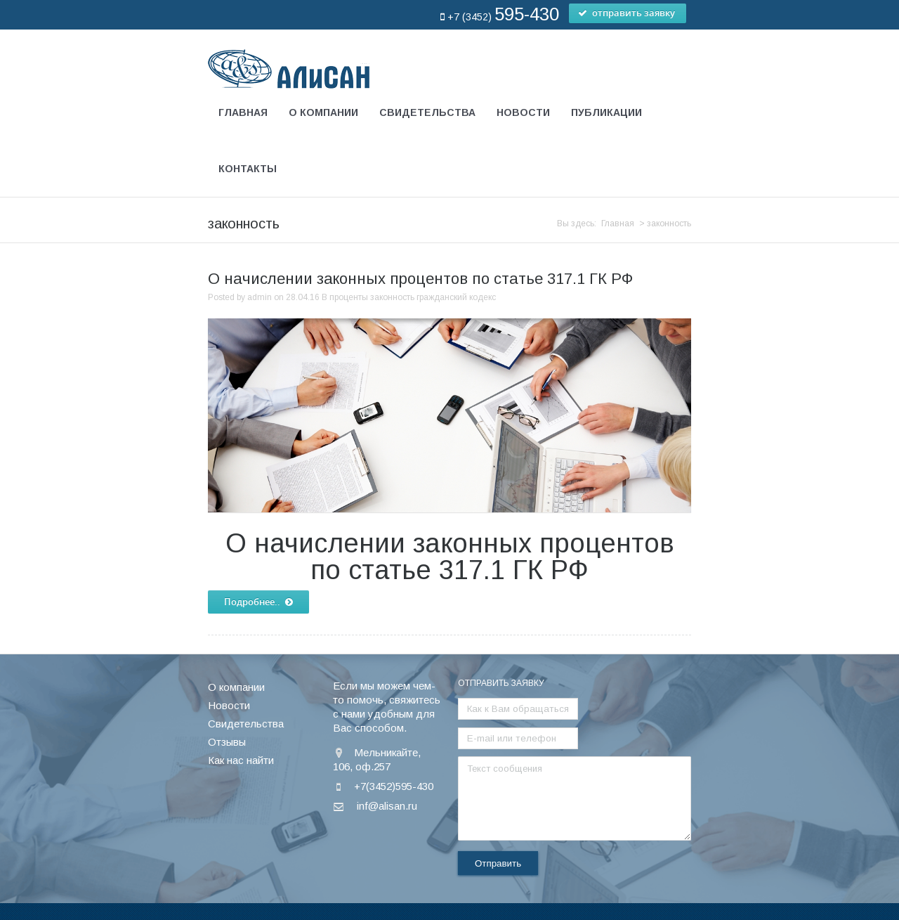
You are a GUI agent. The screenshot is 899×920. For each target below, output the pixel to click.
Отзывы (227, 683)
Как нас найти (241, 701)
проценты (348, 238)
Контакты (247, 168)
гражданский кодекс (456, 238)
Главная (243, 112)
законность (392, 238)
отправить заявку (627, 13)
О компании (323, 112)
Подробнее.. (258, 543)
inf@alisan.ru (387, 747)
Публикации (606, 112)
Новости (523, 112)
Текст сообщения (574, 739)
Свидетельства (427, 112)
